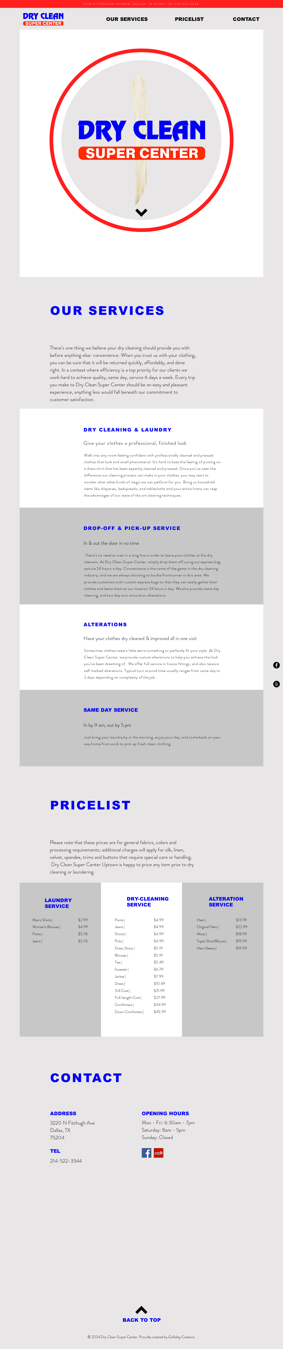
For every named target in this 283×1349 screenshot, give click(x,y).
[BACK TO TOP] (142, 1320)
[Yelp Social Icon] (158, 1153)
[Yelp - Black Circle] (276, 684)
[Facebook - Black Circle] (276, 665)
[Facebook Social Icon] (146, 1153)
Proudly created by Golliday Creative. (167, 1337)
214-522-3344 (66, 1161)
